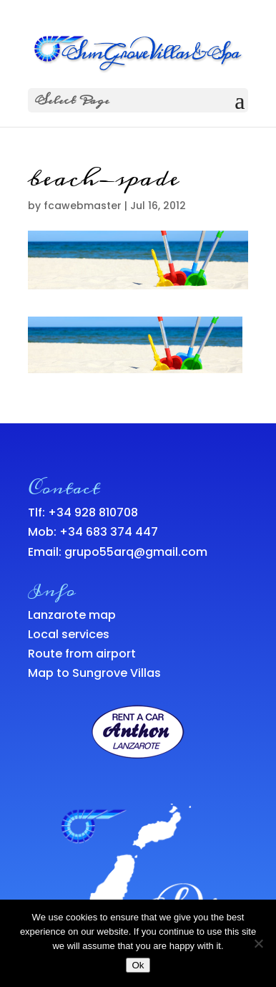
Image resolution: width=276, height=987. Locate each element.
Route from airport (82, 653)
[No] (258, 943)
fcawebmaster (83, 205)
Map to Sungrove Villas (94, 673)
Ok (138, 965)
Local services (68, 634)
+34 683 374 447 (108, 532)
